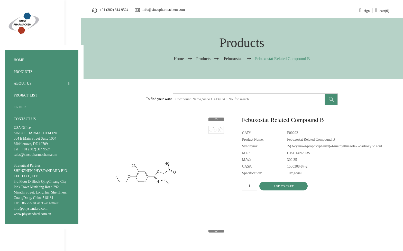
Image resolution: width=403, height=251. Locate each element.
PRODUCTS (23, 72)
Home (179, 58)
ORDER (20, 107)
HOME (19, 60)
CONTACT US (25, 119)
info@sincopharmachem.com (163, 10)
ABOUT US (22, 83)
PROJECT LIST (25, 95)
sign (364, 11)
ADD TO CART (283, 186)
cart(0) (382, 11)
